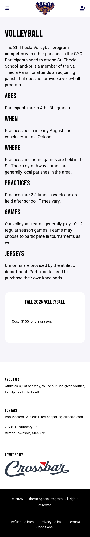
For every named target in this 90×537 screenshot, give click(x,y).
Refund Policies (22, 521)
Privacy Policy (51, 521)
